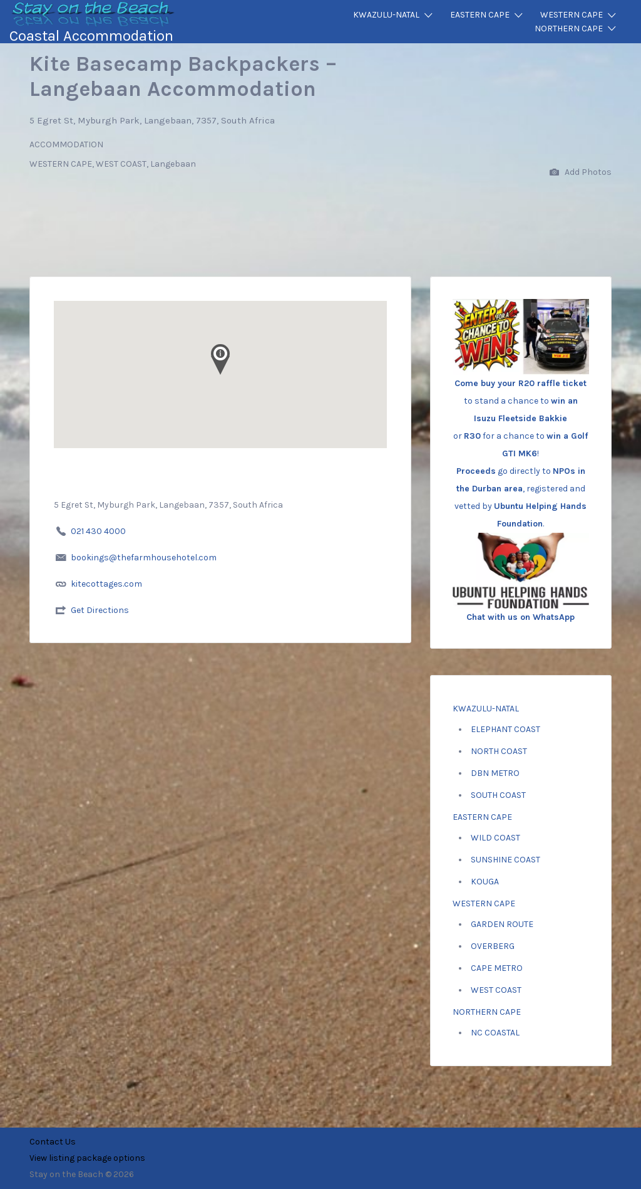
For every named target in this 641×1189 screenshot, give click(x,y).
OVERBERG (493, 946)
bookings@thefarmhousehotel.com (144, 557)
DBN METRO (495, 773)
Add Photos (581, 172)
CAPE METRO (497, 968)
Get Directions (100, 610)
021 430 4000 (98, 531)
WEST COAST (496, 990)
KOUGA (485, 881)
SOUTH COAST (498, 795)
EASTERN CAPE (480, 14)
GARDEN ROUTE (502, 924)
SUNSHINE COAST (505, 859)
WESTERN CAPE (571, 14)
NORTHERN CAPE (569, 28)
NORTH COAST (499, 751)
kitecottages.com (106, 584)
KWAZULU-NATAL (386, 14)
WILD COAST (495, 837)
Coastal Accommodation (91, 36)
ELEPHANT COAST (505, 729)
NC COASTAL (495, 1032)
